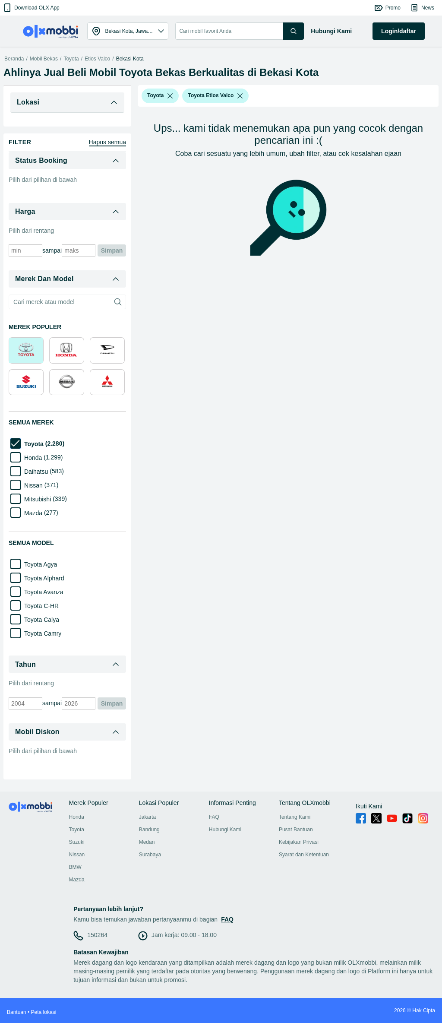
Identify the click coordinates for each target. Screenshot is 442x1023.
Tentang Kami (294, 817)
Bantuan (16, 1012)
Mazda (77, 880)
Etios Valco (97, 59)
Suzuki (77, 842)
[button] (31, 8)
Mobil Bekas (44, 59)
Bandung (149, 830)
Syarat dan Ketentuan (304, 855)
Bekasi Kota (130, 59)
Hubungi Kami (225, 830)
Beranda (14, 59)
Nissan (77, 855)
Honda (76, 817)
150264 (97, 934)
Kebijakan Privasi (299, 842)
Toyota (71, 59)
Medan (147, 842)
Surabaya (150, 855)
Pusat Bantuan (296, 830)
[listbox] (170, 96)
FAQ (214, 817)
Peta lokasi (44, 1012)
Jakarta (147, 817)
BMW (75, 867)
